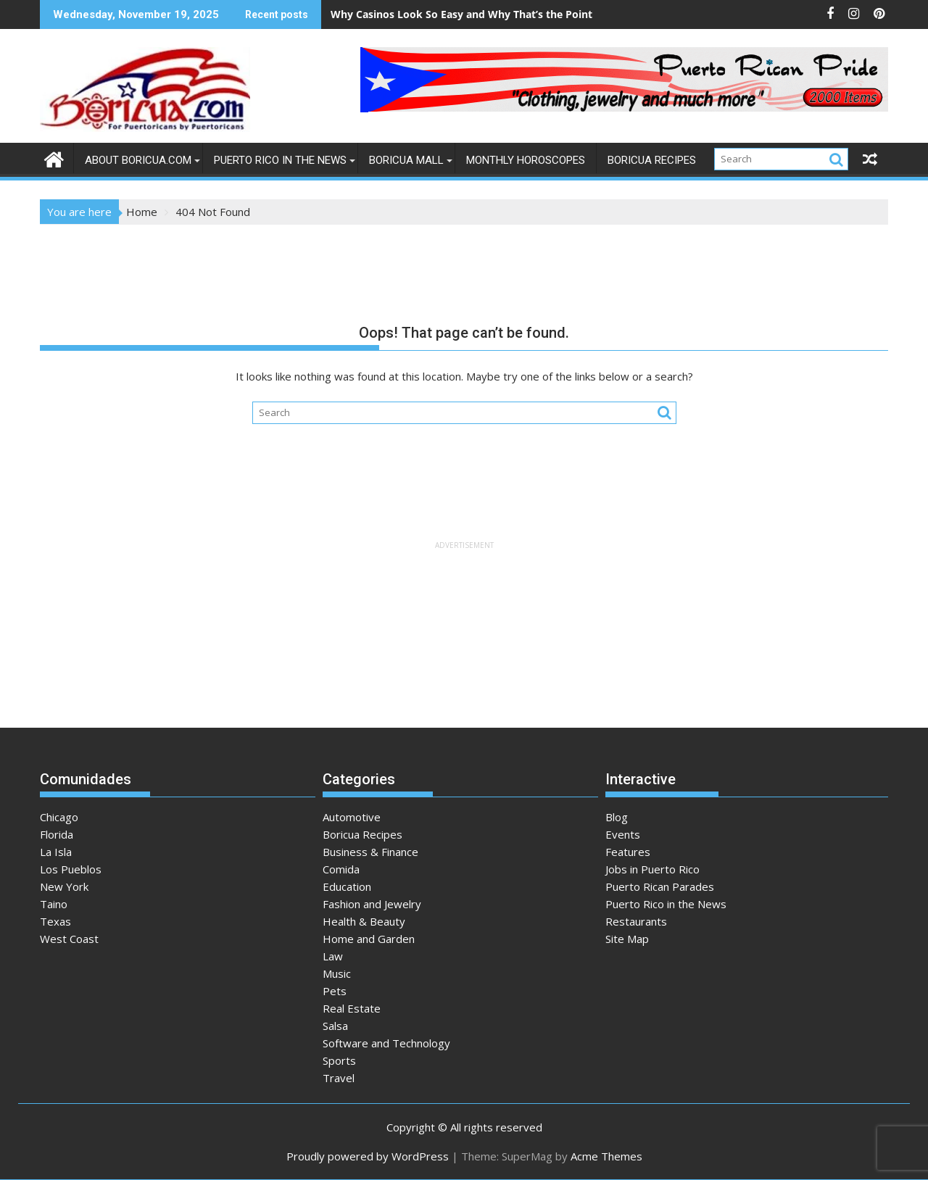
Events (622, 834)
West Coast (69, 938)
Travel (339, 1078)
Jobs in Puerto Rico (652, 869)
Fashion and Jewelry (372, 904)
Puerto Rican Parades (659, 886)
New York (64, 886)
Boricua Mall (406, 160)
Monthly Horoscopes (525, 160)
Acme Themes (606, 1156)
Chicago (59, 817)
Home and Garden (369, 938)
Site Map (627, 938)
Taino (53, 904)
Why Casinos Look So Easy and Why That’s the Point (461, 14)
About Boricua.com (138, 160)
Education (347, 886)
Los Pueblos (71, 869)
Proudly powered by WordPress (367, 1156)
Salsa (335, 1025)
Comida (341, 869)
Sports (339, 1060)
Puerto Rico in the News (280, 160)
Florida (56, 834)
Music (337, 973)
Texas (55, 921)
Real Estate (352, 1008)
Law (333, 956)
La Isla (56, 851)
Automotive (352, 817)
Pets (335, 991)
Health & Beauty (364, 921)
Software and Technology (386, 1043)
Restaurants (636, 921)
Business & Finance (370, 851)
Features (627, 851)
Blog (616, 817)
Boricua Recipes (652, 160)
